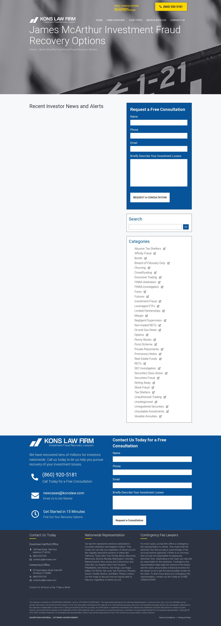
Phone (134, 129)
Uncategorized (144, 402)
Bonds (138, 258)
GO (186, 227)
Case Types (135, 20)
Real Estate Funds (146, 358)
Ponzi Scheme (143, 344)
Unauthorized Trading (148, 397)
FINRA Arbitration (145, 282)
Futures (139, 296)
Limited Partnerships (147, 311)
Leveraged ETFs (145, 306)
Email (133, 143)
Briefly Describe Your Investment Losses (155, 156)
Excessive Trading (146, 277)
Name (134, 116)
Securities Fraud (145, 378)
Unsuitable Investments (149, 411)
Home (99, 20)
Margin (139, 315)
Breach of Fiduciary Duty (150, 263)
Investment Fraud (146, 301)
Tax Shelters (142, 392)
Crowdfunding (143, 272)
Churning (140, 267)
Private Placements (147, 349)
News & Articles (156, 20)
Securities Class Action (149, 373)
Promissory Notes (146, 354)
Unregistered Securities (149, 406)
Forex (138, 291)
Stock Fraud (142, 387)
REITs (138, 363)
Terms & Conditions (167, 617)
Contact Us (177, 20)
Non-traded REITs (145, 325)
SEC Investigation (145, 368)
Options (139, 334)
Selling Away (143, 382)
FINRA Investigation (147, 287)
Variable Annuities (146, 416)
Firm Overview (116, 20)
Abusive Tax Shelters (148, 248)
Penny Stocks (143, 339)
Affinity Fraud (143, 253)
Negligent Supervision (148, 320)
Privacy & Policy (184, 617)
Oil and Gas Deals (146, 330)
